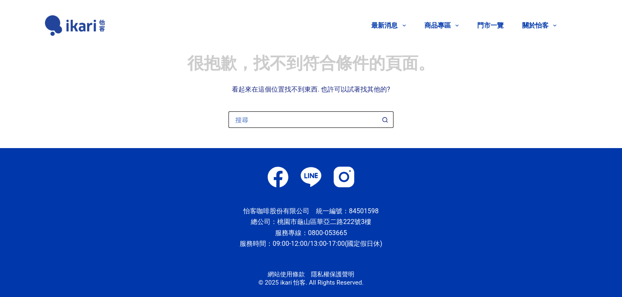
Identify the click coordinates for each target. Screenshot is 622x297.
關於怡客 (539, 26)
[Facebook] (278, 177)
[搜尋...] (303, 119)
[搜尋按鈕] (385, 119)
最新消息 (390, 26)
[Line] (311, 177)
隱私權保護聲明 (332, 274)
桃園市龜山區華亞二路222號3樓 (324, 222)
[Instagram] (344, 177)
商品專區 (443, 26)
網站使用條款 (286, 274)
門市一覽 (490, 25)
